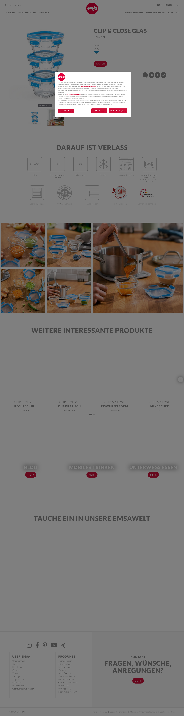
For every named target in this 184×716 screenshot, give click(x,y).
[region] (93, 94)
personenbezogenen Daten (88, 86)
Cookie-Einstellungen (66, 111)
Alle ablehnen (99, 111)
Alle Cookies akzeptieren (118, 111)
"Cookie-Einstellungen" (74, 94)
